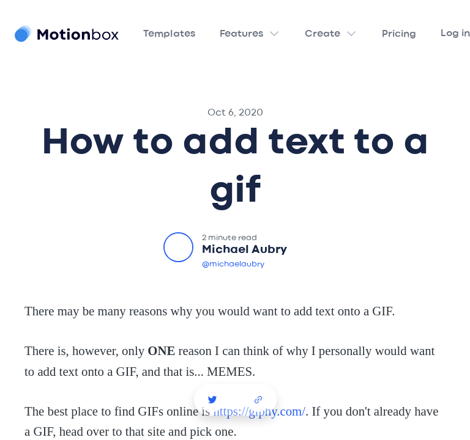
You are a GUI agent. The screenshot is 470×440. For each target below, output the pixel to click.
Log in (455, 33)
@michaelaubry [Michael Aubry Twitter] (233, 264)
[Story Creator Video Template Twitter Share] (212, 399)
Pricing (399, 34)
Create (322, 34)
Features (241, 34)
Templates (169, 34)
